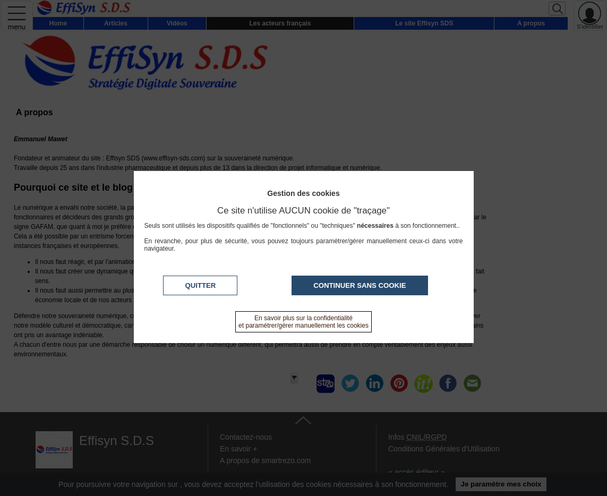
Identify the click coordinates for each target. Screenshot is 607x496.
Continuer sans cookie (359, 285)
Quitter (200, 285)
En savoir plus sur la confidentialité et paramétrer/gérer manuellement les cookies (303, 321)
